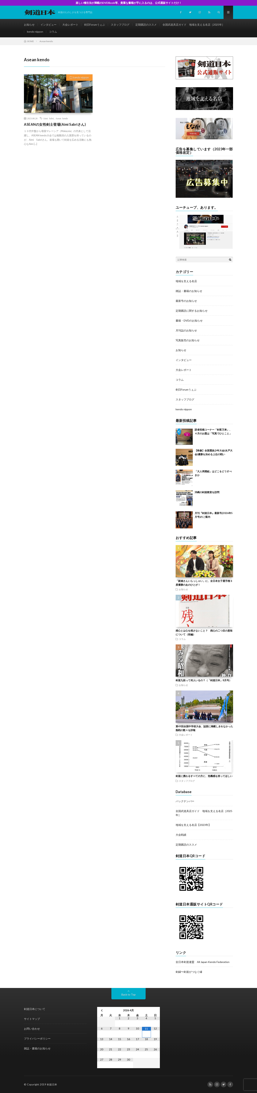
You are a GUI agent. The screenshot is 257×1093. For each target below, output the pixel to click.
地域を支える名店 (186, 281)
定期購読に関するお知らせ (192, 310)
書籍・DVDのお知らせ (189, 320)
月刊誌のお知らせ (186, 330)
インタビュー (48, 24)
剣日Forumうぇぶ (94, 24)
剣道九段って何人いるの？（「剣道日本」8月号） (204, 680)
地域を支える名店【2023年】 (193, 824)
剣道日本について (34, 1009)
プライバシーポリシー (37, 1038)
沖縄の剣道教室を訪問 (207, 492)
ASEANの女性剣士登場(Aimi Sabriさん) (55, 124)
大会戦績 (181, 834)
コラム (53, 31)
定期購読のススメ (146, 24)
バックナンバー (185, 801)
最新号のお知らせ (186, 300)
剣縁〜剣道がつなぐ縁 (189, 971)
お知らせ (29, 24)
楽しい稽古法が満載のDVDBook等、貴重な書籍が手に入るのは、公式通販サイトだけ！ (129, 2)
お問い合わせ (32, 1028)
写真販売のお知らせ (188, 340)
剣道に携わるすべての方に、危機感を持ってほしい (204, 776)
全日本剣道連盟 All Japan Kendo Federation (202, 962)
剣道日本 (52, 1084)
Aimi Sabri (48, 118)
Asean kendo (62, 118)
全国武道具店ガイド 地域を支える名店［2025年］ (193, 24)
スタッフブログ (120, 24)
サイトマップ (32, 1018)
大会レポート (70, 24)
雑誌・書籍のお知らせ (189, 291)
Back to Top (128, 994)
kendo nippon (35, 31)
